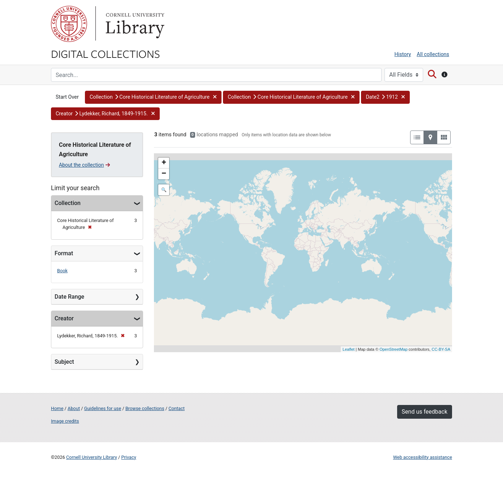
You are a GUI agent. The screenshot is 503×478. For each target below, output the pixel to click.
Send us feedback (424, 411)
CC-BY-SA (440, 349)
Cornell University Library (91, 457)
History (403, 54)
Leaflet (348, 349)
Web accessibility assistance (422, 457)
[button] (153, 97)
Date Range (69, 296)
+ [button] (164, 163)
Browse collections (144, 408)
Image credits (65, 421)
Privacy (128, 457)
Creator (64, 318)
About (74, 408)
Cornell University (69, 24)
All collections (433, 54)
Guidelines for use (102, 408)
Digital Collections (105, 53)
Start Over (67, 97)
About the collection (84, 165)
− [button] (164, 173)
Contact (176, 408)
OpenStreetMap (393, 349)
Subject (64, 361)
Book (62, 270)
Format (64, 253)
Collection (68, 203)
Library (134, 24)
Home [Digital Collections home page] (57, 408)
